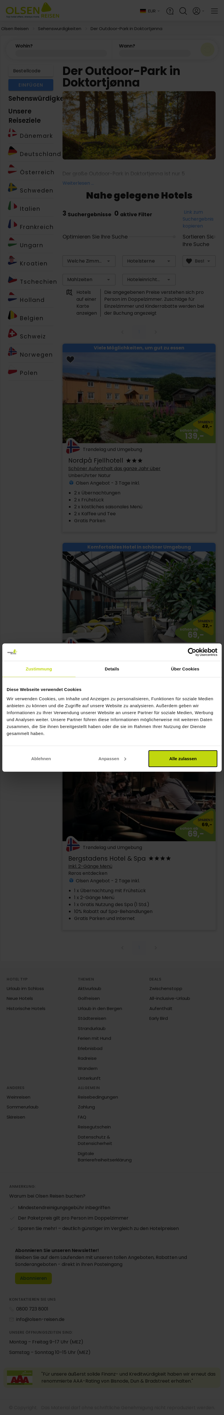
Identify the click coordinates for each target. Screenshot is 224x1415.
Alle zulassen (183, 758)
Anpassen (112, 758)
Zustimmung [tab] (39, 668)
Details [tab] (112, 668)
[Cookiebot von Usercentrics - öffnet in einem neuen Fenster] (192, 652)
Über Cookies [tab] (185, 668)
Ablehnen (41, 758)
